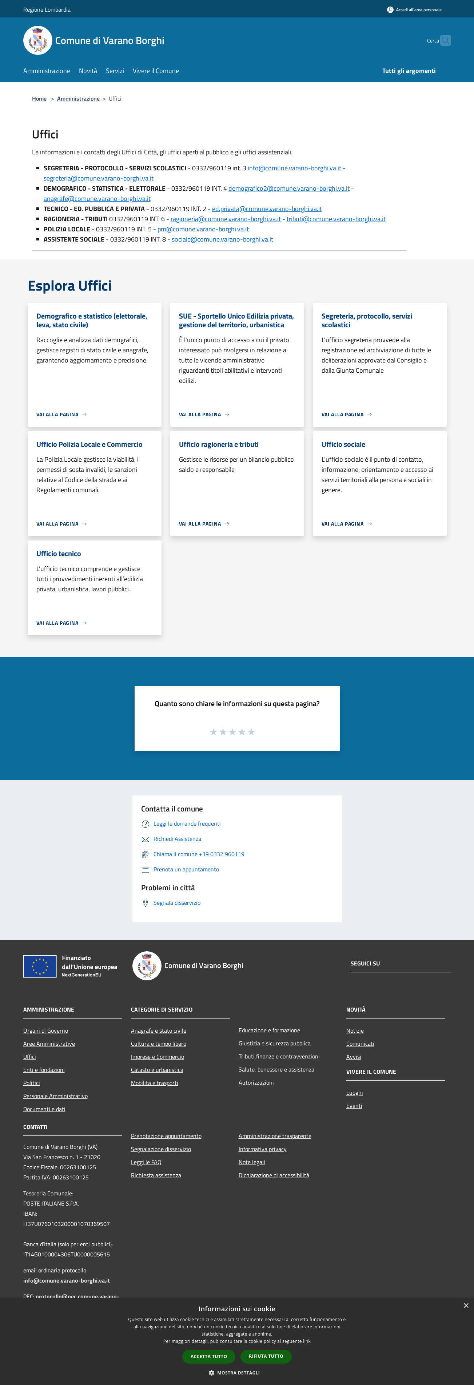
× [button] (466, 1306)
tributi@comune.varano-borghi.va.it (336, 219)
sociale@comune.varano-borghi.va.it (222, 239)
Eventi (354, 1105)
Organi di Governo (45, 1030)
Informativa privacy (263, 1149)
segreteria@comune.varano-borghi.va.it (99, 178)
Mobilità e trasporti (154, 1082)
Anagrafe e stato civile (158, 1030)
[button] (237, 1372)
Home (39, 98)
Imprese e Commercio (157, 1056)
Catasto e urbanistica (157, 1069)
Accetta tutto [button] (209, 1356)
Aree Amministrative (49, 1043)
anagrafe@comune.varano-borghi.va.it (97, 198)
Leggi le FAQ (146, 1162)
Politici (31, 1082)
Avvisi (353, 1056)
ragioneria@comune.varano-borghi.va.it (226, 219)
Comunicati (360, 1043)
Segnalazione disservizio (161, 1149)
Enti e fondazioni (44, 1069)
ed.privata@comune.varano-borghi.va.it (267, 209)
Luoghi (354, 1092)
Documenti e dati (44, 1109)
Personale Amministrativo (55, 1096)
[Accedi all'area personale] (414, 9)
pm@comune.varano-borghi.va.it (203, 229)
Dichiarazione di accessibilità (274, 1175)
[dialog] (237, 1341)
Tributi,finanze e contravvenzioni (279, 1056)
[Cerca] (442, 40)
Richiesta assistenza (156, 1175)
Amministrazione (78, 98)
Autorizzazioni (256, 1082)
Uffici (29, 1056)
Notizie (355, 1030)
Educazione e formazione (269, 1030)
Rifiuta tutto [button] (266, 1356)
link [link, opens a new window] (307, 1341)
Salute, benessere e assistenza (276, 1069)
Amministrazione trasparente (275, 1135)
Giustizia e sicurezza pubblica (275, 1043)
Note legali (252, 1162)
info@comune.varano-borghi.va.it (295, 168)
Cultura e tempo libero (158, 1043)
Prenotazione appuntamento (166, 1135)
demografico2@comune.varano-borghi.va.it (289, 188)
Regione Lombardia (47, 9)
